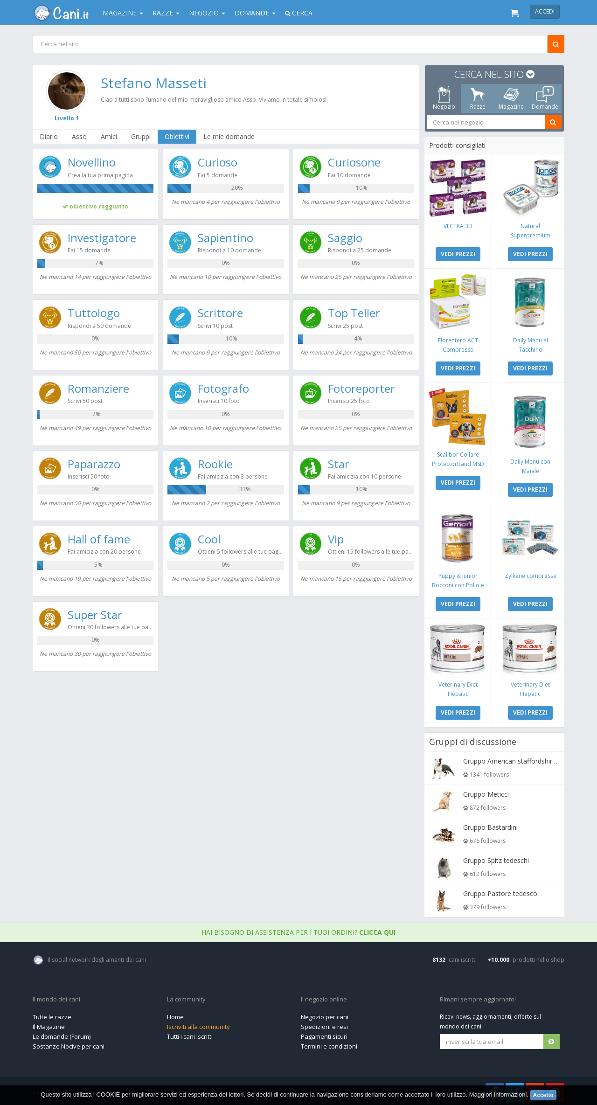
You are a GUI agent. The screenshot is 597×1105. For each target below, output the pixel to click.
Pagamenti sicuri (324, 1034)
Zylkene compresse (530, 574)
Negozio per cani (324, 1014)
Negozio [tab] (444, 98)
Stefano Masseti (154, 82)
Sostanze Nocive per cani (68, 1044)
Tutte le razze (52, 1014)
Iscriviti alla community (198, 1024)
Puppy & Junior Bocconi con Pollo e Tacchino (458, 583)
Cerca (298, 12)
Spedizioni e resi (324, 1024)
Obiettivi (177, 136)
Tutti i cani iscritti (190, 1034)
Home (175, 1014)
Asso (79, 136)
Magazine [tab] (511, 98)
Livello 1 (67, 118)
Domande (255, 12)
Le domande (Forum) (61, 1034)
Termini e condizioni (329, 1044)
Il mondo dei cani (56, 997)
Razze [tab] (478, 98)
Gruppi (141, 136)
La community (186, 997)
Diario (49, 136)
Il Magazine (49, 1024)
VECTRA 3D (458, 225)
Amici (109, 136)
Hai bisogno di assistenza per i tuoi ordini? (298, 929)
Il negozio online (324, 997)
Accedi (545, 11)
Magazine (123, 12)
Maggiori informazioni (498, 1094)
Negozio (207, 12)
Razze (166, 12)
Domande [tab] (545, 98)
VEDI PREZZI (458, 253)
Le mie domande (229, 136)
